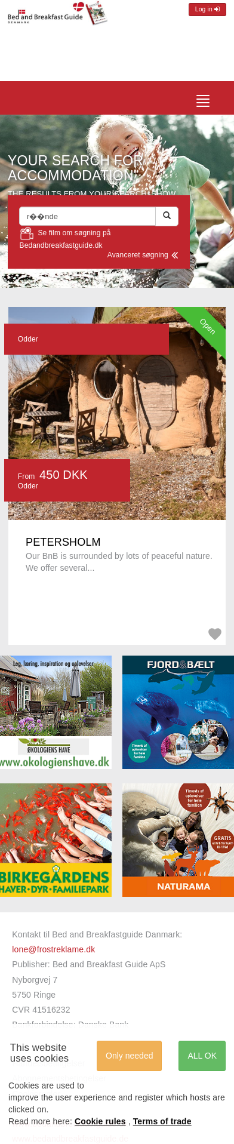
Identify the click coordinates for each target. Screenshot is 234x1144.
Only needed (129, 1055)
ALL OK (202, 1055)
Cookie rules (100, 1121)
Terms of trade (162, 1121)
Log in (207, 9)
